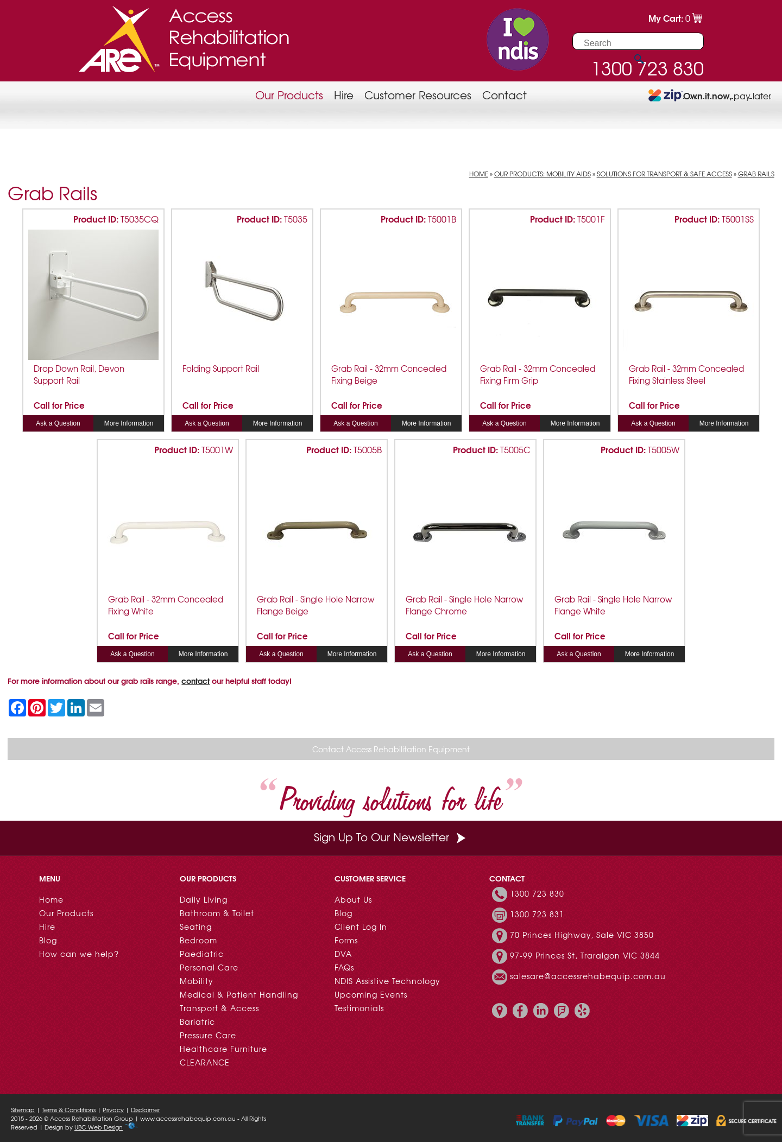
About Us (353, 899)
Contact (504, 95)
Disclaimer (145, 1109)
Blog (48, 940)
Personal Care (209, 967)
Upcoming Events (371, 994)
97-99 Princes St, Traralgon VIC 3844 (585, 955)
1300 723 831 (537, 914)
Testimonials (359, 1008)
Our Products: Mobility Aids (542, 174)
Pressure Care (208, 1035)
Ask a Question (58, 423)
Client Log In (361, 926)
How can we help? (79, 953)
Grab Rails (756, 174)
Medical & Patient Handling (239, 994)
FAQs (344, 967)
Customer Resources (417, 95)
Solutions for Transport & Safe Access (664, 174)
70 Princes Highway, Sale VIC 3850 (582, 934)
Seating (196, 926)
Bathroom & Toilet (217, 913)
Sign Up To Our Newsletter (391, 837)
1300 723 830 (537, 893)
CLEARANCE (205, 1062)
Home (478, 174)
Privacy (113, 1109)
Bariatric (197, 1021)
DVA (343, 953)
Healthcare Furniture (223, 1048)
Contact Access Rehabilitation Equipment (391, 749)
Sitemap (23, 1109)
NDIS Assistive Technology (387, 980)
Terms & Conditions (69, 1109)
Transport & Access (219, 1008)
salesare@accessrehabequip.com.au (588, 975)
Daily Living (204, 899)
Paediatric (202, 953)
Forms (346, 940)
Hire (344, 95)
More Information (129, 423)
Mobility (196, 980)
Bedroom (198, 940)
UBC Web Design (98, 1126)
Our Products (289, 95)
